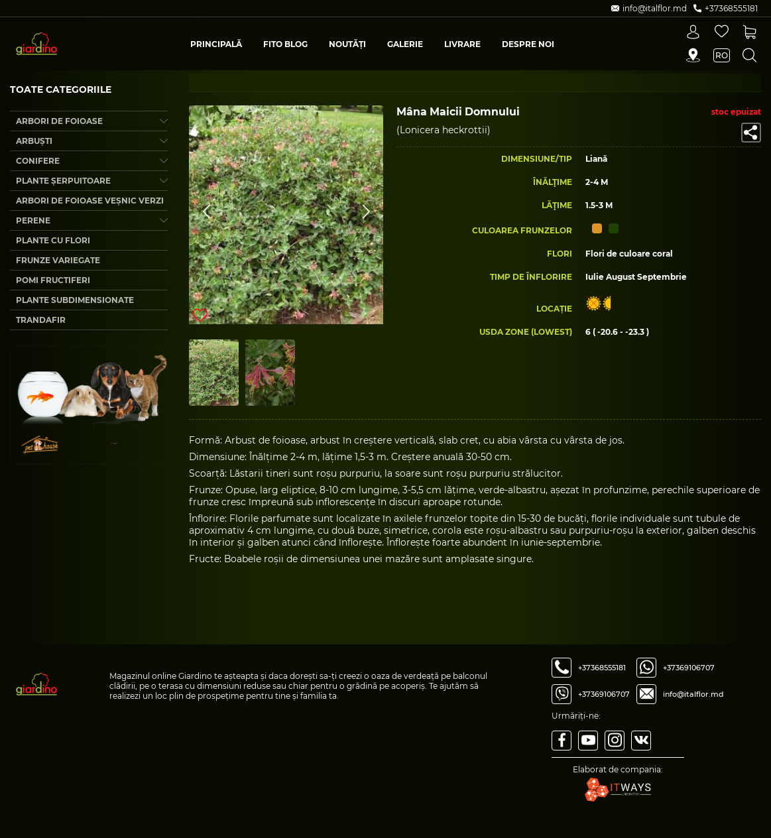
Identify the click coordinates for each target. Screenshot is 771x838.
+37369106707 (604, 694)
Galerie (405, 44)
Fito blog (285, 44)
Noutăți (347, 44)
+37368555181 (602, 667)
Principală (216, 44)
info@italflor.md (693, 694)
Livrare (462, 44)
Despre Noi (528, 44)
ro (721, 55)
